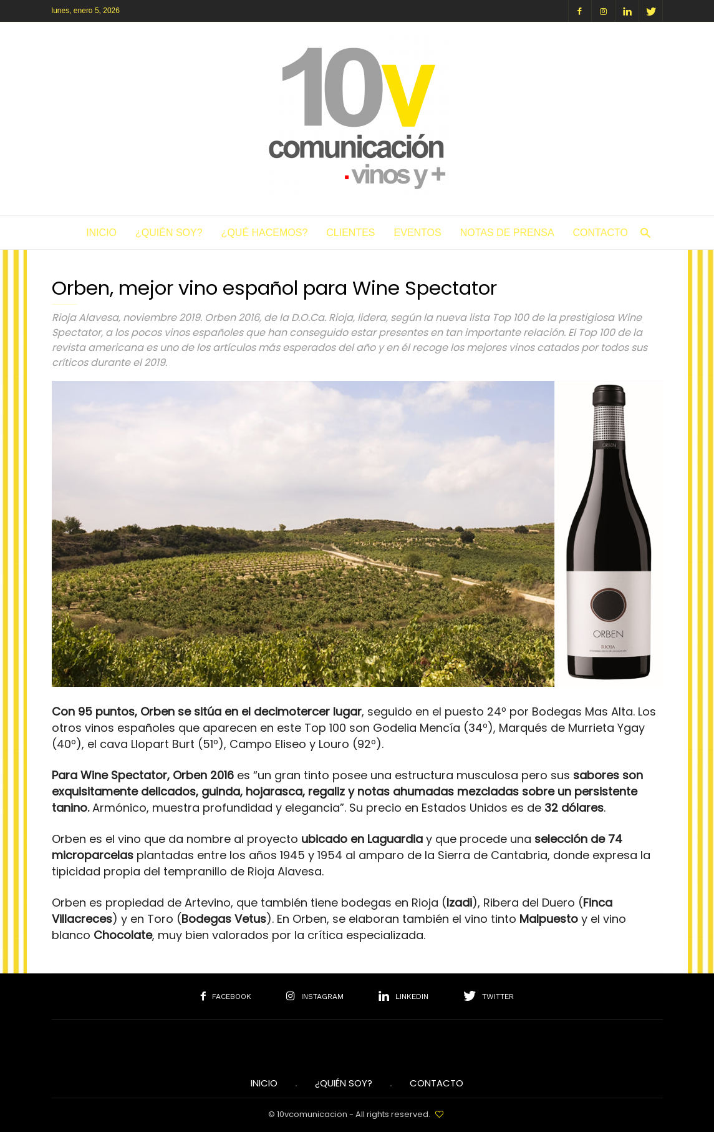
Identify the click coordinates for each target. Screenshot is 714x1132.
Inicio (101, 232)
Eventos (417, 232)
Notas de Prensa (507, 232)
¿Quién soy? (169, 232)
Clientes (350, 232)
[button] (642, 233)
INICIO (264, 1083)
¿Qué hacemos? (264, 232)
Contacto (600, 232)
